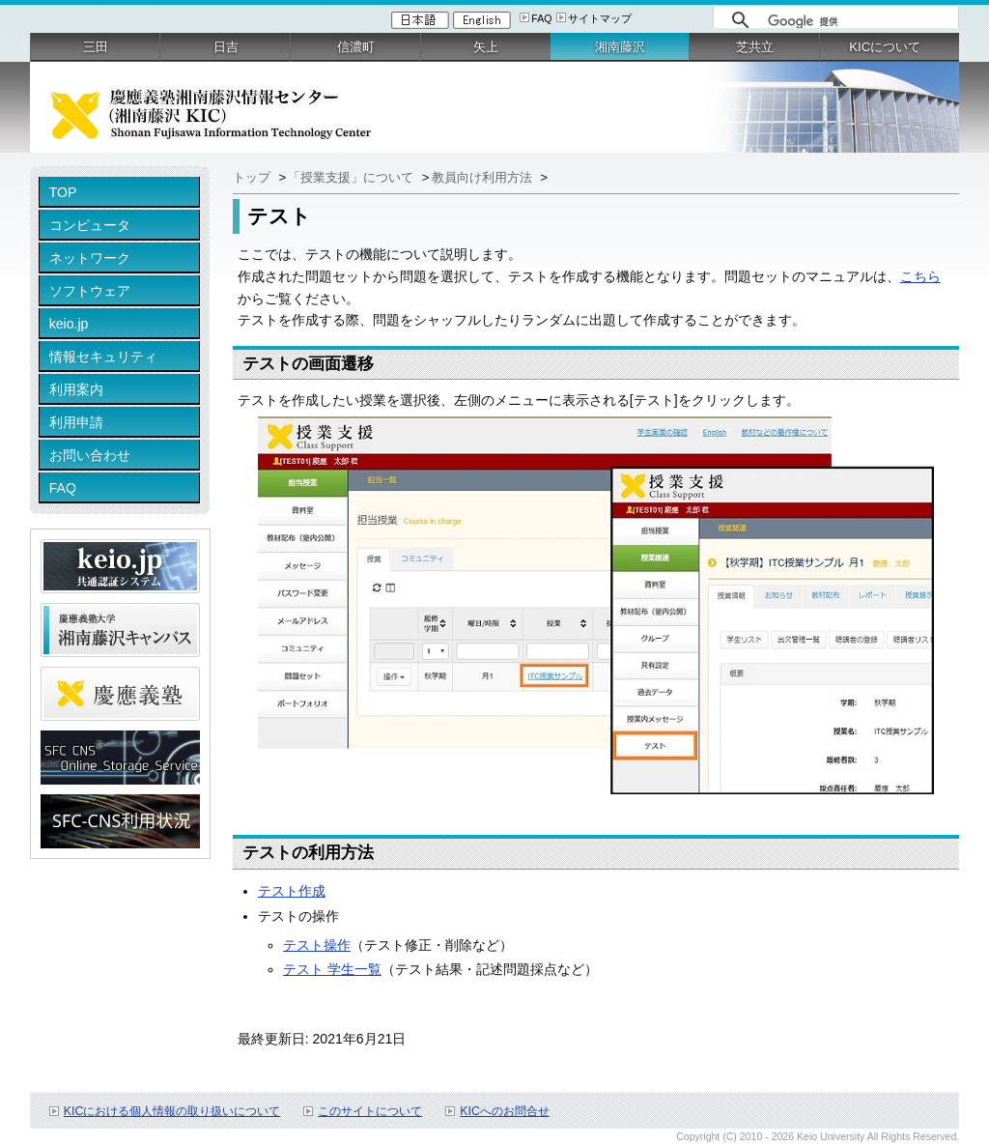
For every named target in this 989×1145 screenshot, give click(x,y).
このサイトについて (370, 1111)
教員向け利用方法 (484, 177)
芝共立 (755, 47)
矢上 (485, 47)
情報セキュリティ (103, 356)
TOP (63, 192)
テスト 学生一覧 (332, 969)
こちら (920, 276)
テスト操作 (317, 945)
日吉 (226, 47)
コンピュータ (89, 225)
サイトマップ (600, 18)
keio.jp (69, 323)
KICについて (884, 47)
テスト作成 (291, 891)
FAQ (541, 18)
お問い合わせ (89, 455)
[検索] (858, 21)
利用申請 (76, 422)
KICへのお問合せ (505, 1111)
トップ (251, 177)
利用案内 (76, 389)
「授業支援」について (352, 177)
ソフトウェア (89, 291)
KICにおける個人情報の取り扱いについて (172, 1111)
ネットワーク (89, 258)
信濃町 (356, 47)
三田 (95, 47)
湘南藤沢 (620, 47)
